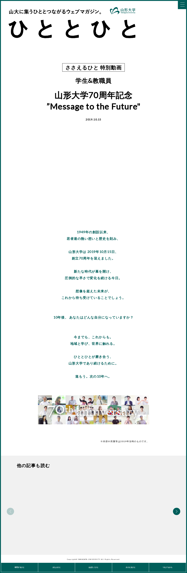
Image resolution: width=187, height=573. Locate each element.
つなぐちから (167, 567)
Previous (10, 511)
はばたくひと (93, 567)
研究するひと (19, 567)
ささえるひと (131, 567)
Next (176, 511)
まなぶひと (56, 567)
